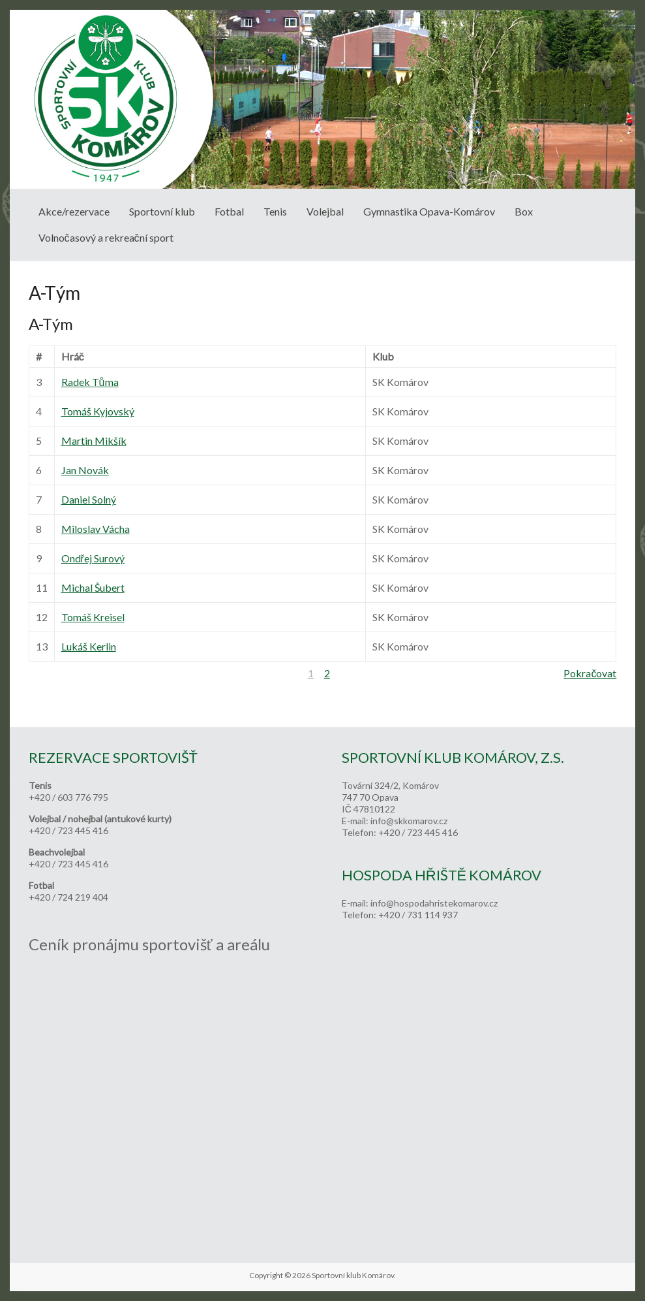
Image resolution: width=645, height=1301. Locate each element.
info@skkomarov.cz (408, 820)
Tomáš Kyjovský (97, 411)
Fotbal (229, 211)
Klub (383, 356)
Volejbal (325, 211)
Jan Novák (85, 470)
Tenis (275, 211)
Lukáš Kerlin (88, 646)
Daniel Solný (88, 499)
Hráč (73, 356)
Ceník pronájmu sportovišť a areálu (149, 944)
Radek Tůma (90, 382)
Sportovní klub (162, 211)
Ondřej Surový (93, 558)
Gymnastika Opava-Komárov (429, 211)
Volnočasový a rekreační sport (105, 237)
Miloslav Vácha (95, 528)
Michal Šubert (93, 587)
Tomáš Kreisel (93, 617)
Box (524, 211)
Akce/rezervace (74, 211)
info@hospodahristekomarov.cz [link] (434, 902)
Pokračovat (589, 673)
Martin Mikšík (94, 440)
